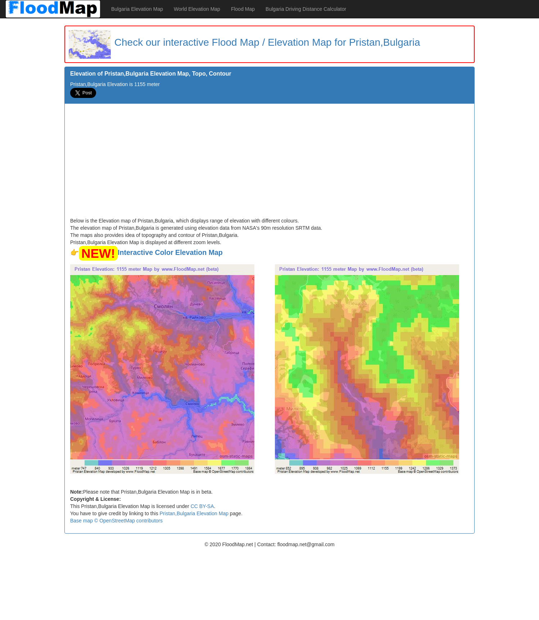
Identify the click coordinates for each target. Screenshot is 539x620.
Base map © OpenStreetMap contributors (116, 521)
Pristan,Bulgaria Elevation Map (194, 513)
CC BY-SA (202, 506)
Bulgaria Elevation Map (137, 9)
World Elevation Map (197, 9)
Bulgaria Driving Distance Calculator (306, 9)
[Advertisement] (269, 163)
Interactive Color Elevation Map (170, 252)
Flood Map (243, 9)
